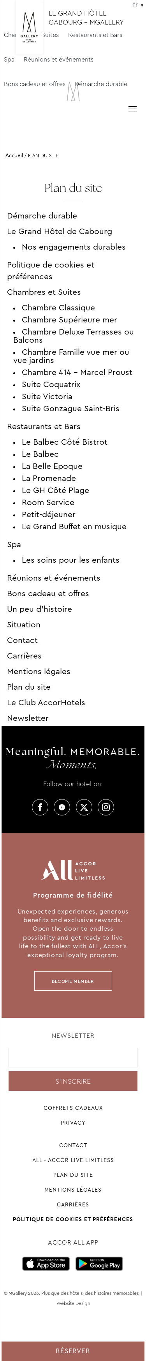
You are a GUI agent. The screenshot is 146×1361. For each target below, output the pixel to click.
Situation (23, 624)
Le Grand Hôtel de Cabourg (59, 231)
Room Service (48, 502)
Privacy (73, 1123)
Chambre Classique (58, 307)
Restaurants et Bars (44, 426)
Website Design (73, 1303)
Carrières (24, 656)
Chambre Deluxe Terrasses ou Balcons (73, 336)
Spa (9, 59)
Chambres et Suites (44, 292)
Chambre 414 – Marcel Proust (77, 372)
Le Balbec (40, 454)
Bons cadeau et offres (34, 83)
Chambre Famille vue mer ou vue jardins (71, 356)
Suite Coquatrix (51, 384)
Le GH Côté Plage (55, 490)
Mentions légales (38, 671)
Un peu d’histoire (39, 609)
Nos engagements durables (74, 247)
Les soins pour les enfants (71, 560)
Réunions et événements (58, 59)
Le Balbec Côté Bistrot (64, 442)
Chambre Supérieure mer (69, 320)
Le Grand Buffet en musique (74, 526)
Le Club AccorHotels (46, 702)
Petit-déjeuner (49, 514)
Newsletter (28, 718)
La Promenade (49, 478)
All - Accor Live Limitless (73, 1160)
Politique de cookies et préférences (50, 270)
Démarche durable (101, 83)
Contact (22, 640)
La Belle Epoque (52, 466)
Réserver (73, 1351)
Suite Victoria (47, 396)
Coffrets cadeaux (73, 1108)
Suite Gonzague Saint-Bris (71, 408)
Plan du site (29, 687)
